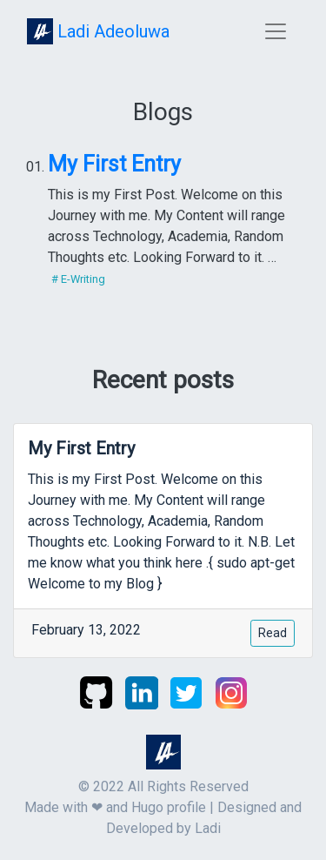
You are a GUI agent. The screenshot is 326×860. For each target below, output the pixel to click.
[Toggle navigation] (275, 31)
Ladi (208, 828)
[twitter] (187, 691)
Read (272, 633)
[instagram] (231, 691)
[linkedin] (143, 691)
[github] (97, 691)
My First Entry (114, 164)
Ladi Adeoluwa (98, 31)
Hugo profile (168, 807)
